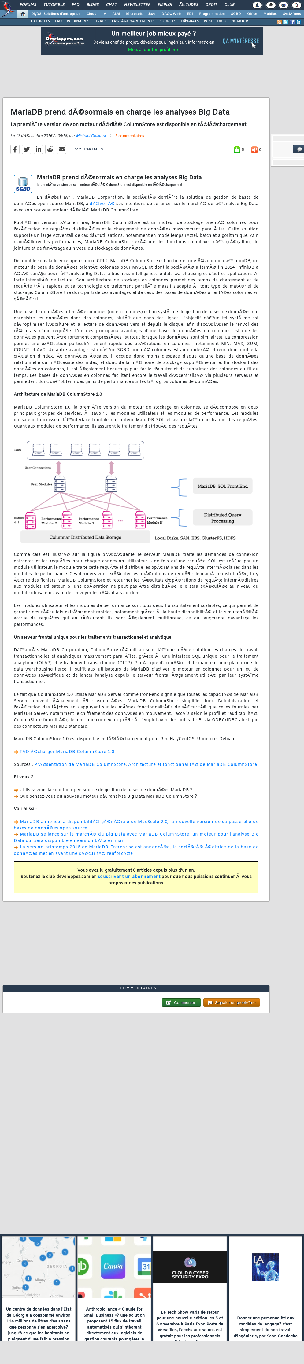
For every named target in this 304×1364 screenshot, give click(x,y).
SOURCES (167, 21)
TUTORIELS (40, 21)
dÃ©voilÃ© (103, 204)
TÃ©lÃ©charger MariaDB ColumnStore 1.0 (67, 752)
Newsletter (137, 4)
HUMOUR (239, 21)
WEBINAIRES (78, 21)
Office (252, 14)
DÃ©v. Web (171, 14)
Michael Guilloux (91, 136)
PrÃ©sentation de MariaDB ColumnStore (80, 765)
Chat (111, 4)
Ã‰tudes (189, 4)
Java (151, 14)
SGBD (236, 14)
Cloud (91, 14)
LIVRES (100, 21)
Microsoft (134, 14)
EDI (190, 14)
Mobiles (270, 14)
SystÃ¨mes (292, 14)
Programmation (212, 14)
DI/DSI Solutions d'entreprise (55, 14)
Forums (28, 4)
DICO (221, 21)
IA (104, 14)
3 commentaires (129, 136)
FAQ (75, 4)
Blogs (92, 4)
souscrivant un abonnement (129, 877)
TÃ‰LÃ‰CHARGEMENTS (132, 21)
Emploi (164, 4)
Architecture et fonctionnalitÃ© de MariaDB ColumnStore (192, 765)
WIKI (208, 21)
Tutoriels (54, 4)
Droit (211, 4)
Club (229, 4)
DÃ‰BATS (190, 21)
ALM (116, 14)
